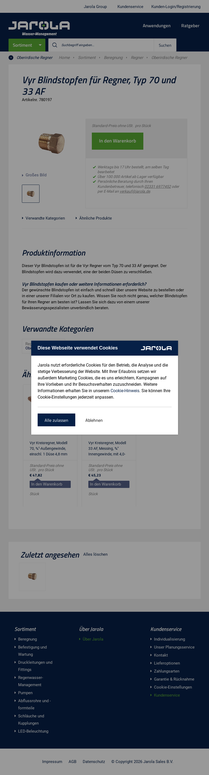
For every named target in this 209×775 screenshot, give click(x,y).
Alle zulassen (56, 420)
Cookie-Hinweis (125, 390)
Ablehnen (94, 420)
